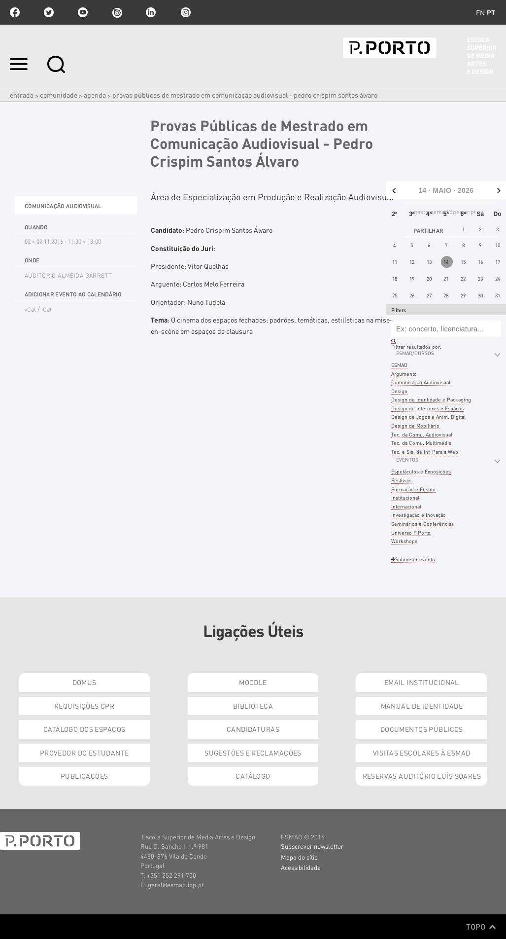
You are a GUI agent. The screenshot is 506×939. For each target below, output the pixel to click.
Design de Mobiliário (415, 425)
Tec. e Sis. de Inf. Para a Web (424, 451)
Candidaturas (253, 728)
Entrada (22, 94)
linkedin (151, 12)
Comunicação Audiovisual (420, 382)
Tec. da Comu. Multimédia (421, 442)
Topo (481, 927)
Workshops (404, 541)
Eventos (407, 459)
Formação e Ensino (413, 489)
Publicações (84, 775)
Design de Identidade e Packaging (431, 399)
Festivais (401, 480)
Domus (84, 682)
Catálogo (253, 775)
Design (399, 391)
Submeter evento (413, 559)
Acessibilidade (301, 867)
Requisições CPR (84, 705)
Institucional (405, 497)
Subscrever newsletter (312, 846)
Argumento (404, 373)
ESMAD (399, 364)
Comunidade (58, 94)
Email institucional (421, 682)
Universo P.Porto (411, 532)
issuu (117, 12)
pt (491, 12)
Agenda (95, 94)
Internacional (406, 506)
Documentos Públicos (421, 728)
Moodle (253, 682)
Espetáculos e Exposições (421, 471)
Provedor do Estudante (84, 752)
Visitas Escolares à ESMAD (422, 752)
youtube (83, 12)
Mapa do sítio (299, 857)
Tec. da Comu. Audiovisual (421, 434)
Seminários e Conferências (422, 523)
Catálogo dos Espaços (84, 728)
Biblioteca (253, 705)
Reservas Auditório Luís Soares (422, 775)
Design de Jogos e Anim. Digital (428, 416)
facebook (15, 12)
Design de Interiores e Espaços (427, 408)
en (480, 12)
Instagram (185, 12)
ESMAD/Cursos (415, 353)
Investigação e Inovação (418, 514)
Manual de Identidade (422, 705)
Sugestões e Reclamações (253, 752)
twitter (49, 12)
